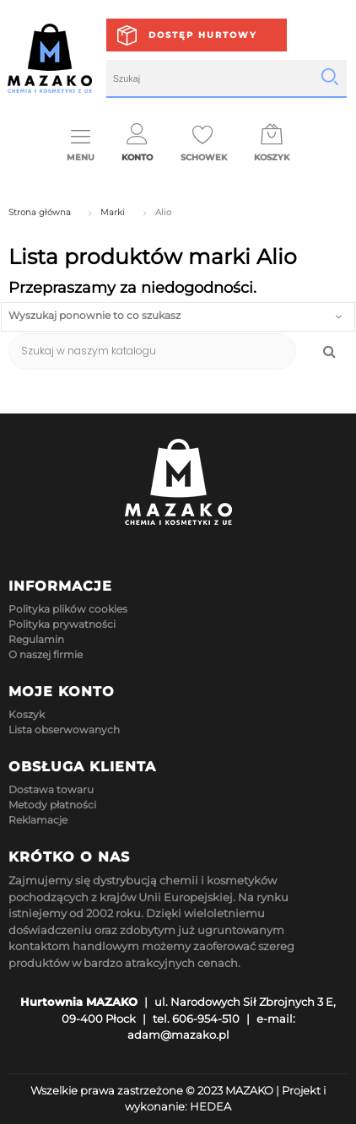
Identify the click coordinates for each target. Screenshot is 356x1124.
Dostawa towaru (51, 789)
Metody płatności (52, 804)
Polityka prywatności (62, 624)
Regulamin (36, 639)
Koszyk (26, 714)
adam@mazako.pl (178, 1034)
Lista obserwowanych (64, 729)
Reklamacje (37, 819)
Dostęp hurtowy (202, 35)
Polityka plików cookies (67, 609)
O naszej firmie (45, 654)
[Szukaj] (152, 351)
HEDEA (210, 1106)
